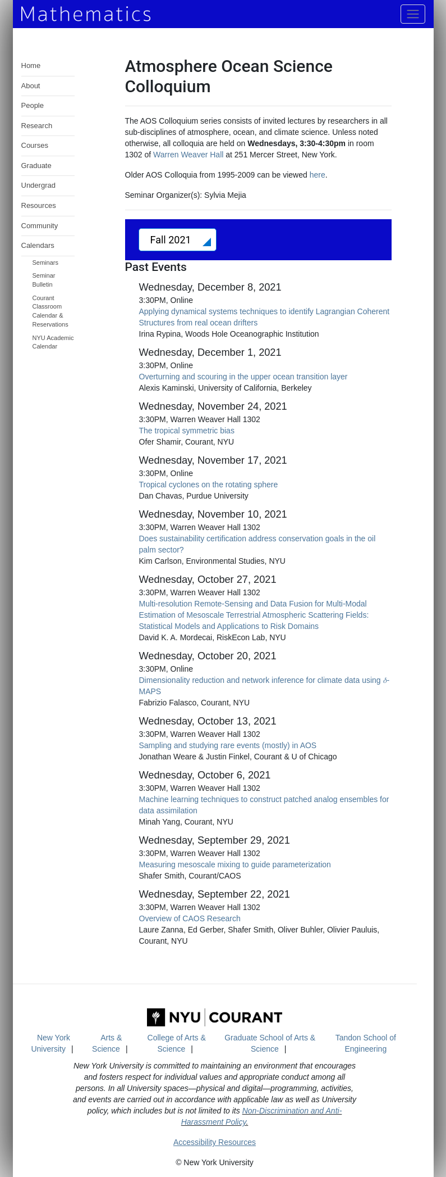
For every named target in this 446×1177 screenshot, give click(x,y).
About (30, 86)
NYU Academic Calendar (53, 342)
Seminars (45, 262)
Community (39, 225)
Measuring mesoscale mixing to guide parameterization (235, 864)
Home (31, 65)
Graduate (36, 165)
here (317, 174)
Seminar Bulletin (44, 280)
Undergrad (38, 185)
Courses (34, 145)
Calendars (37, 245)
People (32, 105)
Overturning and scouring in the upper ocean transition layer (243, 376)
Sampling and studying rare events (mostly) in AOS (228, 745)
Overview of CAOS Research (190, 918)
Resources (38, 205)
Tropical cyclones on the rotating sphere (208, 484)
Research (37, 125)
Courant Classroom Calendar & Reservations (50, 311)
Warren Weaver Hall (188, 154)
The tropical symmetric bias (187, 430)
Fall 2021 (172, 240)
